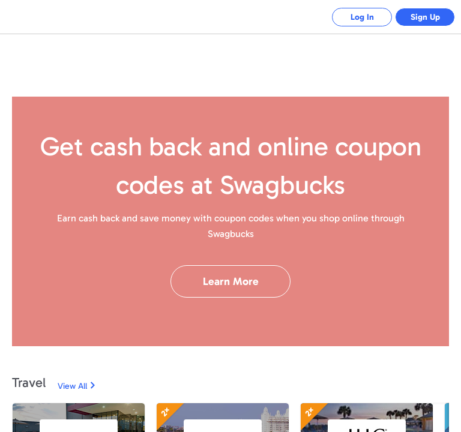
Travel (29, 382)
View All (72, 386)
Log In (362, 17)
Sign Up (425, 17)
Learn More (231, 281)
